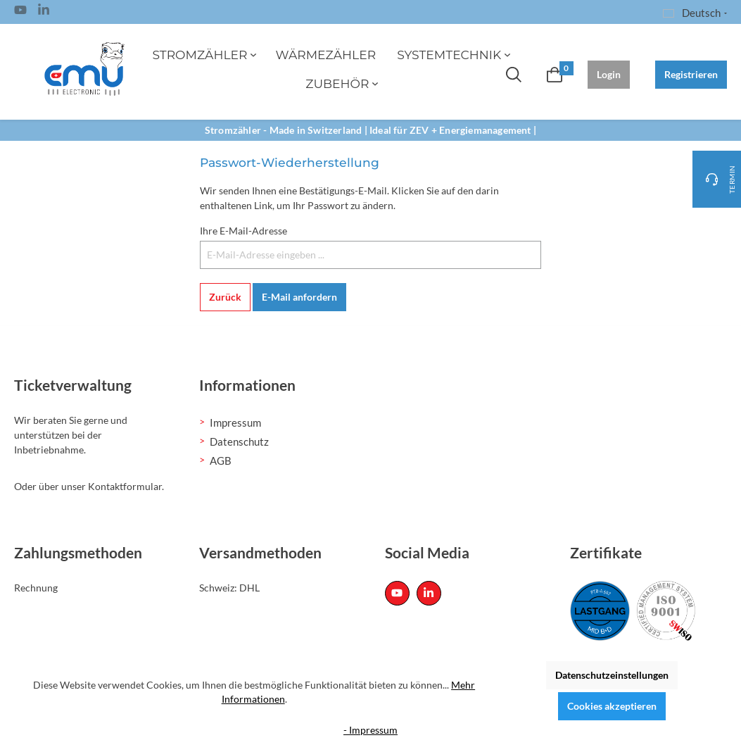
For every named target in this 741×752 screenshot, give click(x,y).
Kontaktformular (125, 486)
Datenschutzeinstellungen (612, 675)
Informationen (247, 385)
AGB (221, 460)
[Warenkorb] (554, 74)
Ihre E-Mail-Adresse (243, 231)
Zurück (225, 297)
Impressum (235, 422)
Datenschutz (239, 441)
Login (609, 74)
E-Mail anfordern (299, 297)
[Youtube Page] (20, 12)
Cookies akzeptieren (612, 706)
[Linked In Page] (43, 12)
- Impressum (370, 730)
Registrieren (691, 74)
